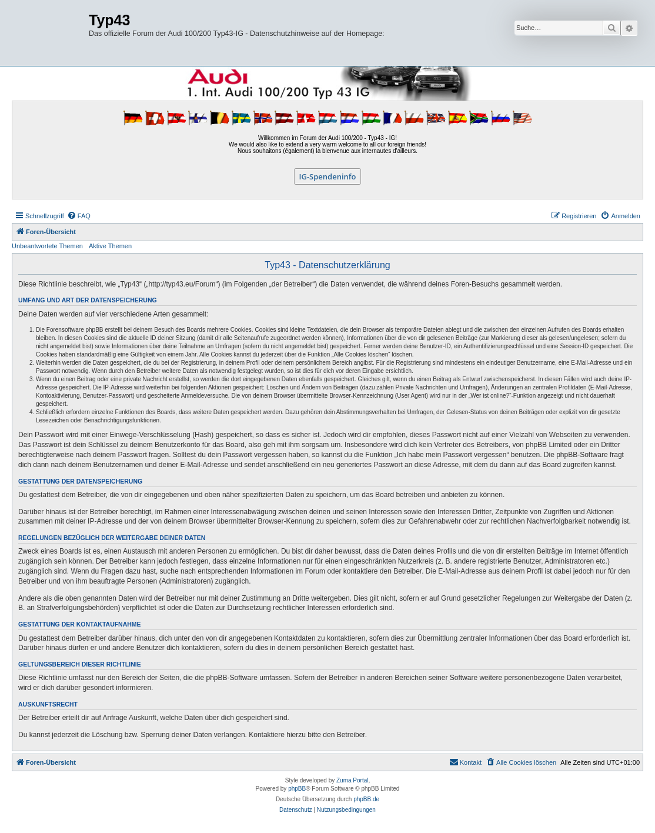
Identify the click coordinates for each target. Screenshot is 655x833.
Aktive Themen (110, 245)
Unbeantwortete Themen (47, 245)
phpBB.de (366, 799)
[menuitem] (79, 216)
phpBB (297, 788)
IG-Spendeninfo (327, 176)
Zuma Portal (352, 780)
